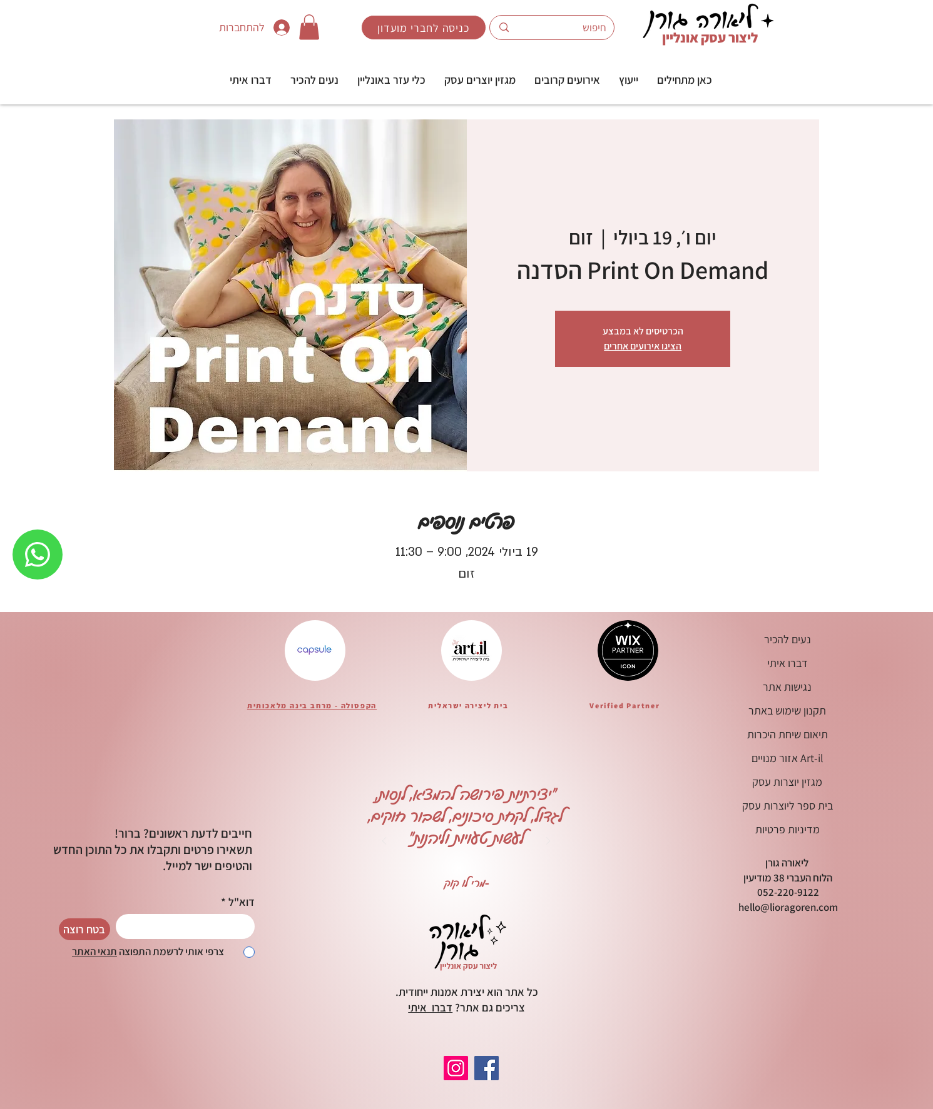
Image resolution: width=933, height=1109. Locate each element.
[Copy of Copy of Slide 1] (403, 889)
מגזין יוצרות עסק (787, 782)
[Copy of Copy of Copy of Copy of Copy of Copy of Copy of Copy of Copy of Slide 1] (529, 889)
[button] (628, 80)
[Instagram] (456, 1068)
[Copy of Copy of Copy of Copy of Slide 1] (466, 889)
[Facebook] (486, 1068)
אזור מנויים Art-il (787, 758)
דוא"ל (241, 902)
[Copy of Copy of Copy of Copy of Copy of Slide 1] (482, 889)
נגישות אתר (787, 687)
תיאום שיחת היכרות (787, 734)
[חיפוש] (570, 27)
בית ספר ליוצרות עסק (787, 805)
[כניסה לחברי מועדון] (423, 27)
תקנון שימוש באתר (787, 710)
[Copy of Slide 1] (435, 889)
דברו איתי (430, 1007)
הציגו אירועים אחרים (642, 346)
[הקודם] (384, 841)
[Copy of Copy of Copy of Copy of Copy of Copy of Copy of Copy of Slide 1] (513, 889)
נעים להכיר (787, 639)
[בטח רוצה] (84, 929)
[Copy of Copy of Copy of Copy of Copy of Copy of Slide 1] (497, 889)
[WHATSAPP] (38, 554)
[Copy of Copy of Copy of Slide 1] (419, 889)
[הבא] (548, 841)
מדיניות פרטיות (787, 829)
